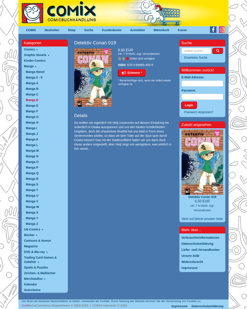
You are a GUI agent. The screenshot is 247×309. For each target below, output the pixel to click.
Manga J (32, 133)
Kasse (182, 30)
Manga (30, 66)
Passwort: (189, 90)
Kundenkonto (112, 30)
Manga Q (32, 173)
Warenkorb (161, 30)
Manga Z (32, 223)
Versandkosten (151, 53)
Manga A (32, 83)
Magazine (31, 246)
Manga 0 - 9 (34, 77)
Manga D (32, 100)
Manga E (32, 105)
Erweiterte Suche (196, 57)
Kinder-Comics (35, 60)
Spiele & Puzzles (36, 267)
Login (189, 105)
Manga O (32, 162)
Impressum (179, 306)
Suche (88, 30)
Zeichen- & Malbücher (39, 273)
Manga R (32, 178)
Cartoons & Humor (37, 240)
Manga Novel (35, 72)
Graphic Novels (36, 55)
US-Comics (33, 229)
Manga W (32, 207)
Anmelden (137, 30)
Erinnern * (132, 72)
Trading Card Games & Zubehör (40, 260)
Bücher (30, 235)
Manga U (32, 195)
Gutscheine (32, 290)
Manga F (32, 111)
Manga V (32, 201)
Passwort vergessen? (198, 112)
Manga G (32, 117)
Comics (31, 49)
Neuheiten (52, 30)
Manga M (32, 150)
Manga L (32, 145)
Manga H (32, 122)
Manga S (32, 184)
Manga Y (32, 218)
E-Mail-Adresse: (193, 77)
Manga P (32, 167)
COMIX (31, 30)
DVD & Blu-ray (36, 252)
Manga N (32, 156)
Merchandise (35, 278)
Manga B (32, 88)
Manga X (32, 212)
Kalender (30, 284)
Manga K (32, 139)
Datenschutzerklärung (207, 306)
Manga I (31, 128)
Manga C (32, 94)
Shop (72, 30)
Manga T (32, 190)
